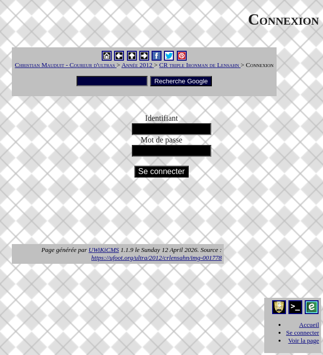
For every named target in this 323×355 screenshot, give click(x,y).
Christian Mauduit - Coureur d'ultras (66, 65)
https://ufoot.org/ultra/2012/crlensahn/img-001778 (156, 257)
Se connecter (302, 332)
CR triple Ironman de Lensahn (200, 65)
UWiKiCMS (103, 249)
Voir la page (303, 340)
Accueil (309, 324)
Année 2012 (137, 65)
